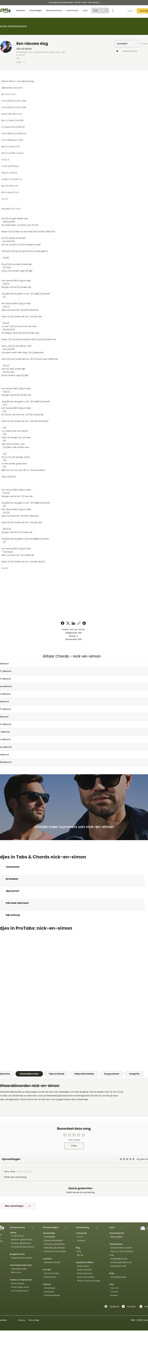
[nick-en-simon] (51, 48)
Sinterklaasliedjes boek (120, 1262)
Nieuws (80, 1255)
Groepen (80, 1240)
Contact (113, 1291)
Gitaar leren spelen (85, 1277)
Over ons (114, 1288)
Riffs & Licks (15, 1272)
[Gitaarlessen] (24, 1227)
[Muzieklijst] (127, 43)
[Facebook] (62, 623)
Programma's (17, 1236)
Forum (79, 1236)
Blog (78, 1247)
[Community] (90, 1227)
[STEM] (74, 1146)
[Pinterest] (84, 623)
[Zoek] (96, 10)
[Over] (123, 1227)
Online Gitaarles (84, 1269)
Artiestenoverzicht (52, 1262)
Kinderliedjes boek (118, 1258)
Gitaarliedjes (49, 1236)
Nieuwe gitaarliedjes (52, 1240)
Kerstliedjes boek (117, 1266)
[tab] (29, 1073)
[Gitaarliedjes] (57, 1227)
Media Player (50, 1277)
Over (111, 1284)
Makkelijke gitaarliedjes (54, 1247)
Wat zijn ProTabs (51, 1273)
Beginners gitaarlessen (21, 1239)
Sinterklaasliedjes (51, 1295)
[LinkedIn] (73, 623)
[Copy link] (78, 623)
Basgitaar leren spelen (21, 1257)
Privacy (21, 1320)
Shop (111, 1273)
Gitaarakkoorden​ (18, 1268)
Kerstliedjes (48, 1291)
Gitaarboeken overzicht (120, 1247)
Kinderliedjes (49, 1288)
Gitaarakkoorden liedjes (54, 1251)
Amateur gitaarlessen (20, 1243)
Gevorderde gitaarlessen (22, 1247)
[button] (20, 10)
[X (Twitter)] (68, 623)
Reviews (113, 1295)
